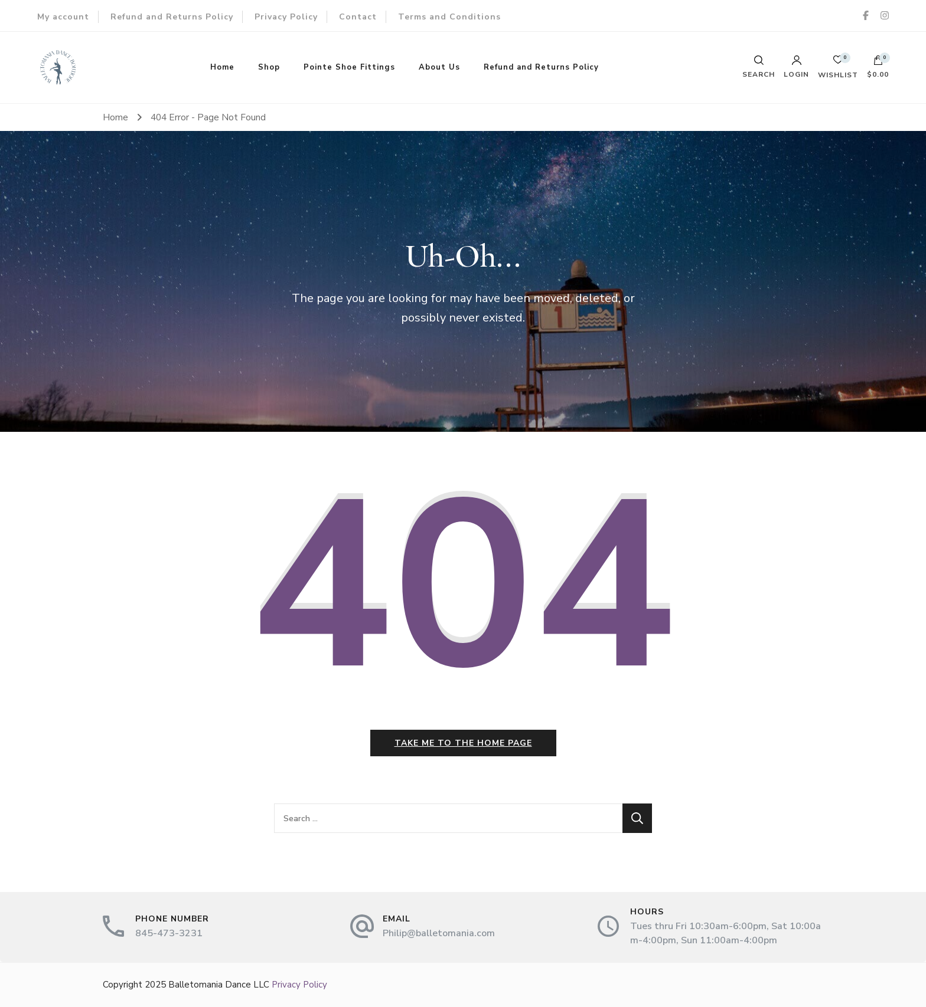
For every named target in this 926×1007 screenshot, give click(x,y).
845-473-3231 (169, 933)
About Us (439, 67)
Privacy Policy (286, 16)
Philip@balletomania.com (439, 933)
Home (222, 67)
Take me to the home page (463, 743)
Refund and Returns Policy (171, 16)
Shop (269, 67)
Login (796, 66)
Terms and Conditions (449, 16)
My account (63, 16)
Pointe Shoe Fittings (349, 67)
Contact (358, 16)
